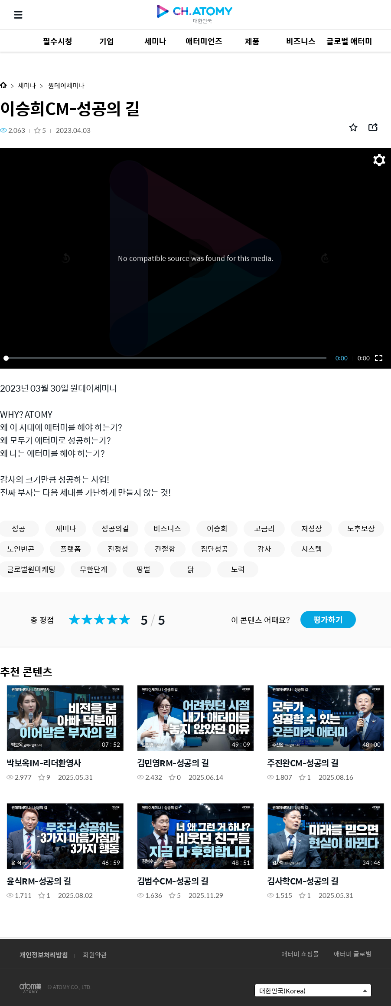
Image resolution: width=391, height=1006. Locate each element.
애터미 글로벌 (352, 954)
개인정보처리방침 (44, 955)
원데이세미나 (66, 85)
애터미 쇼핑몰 (300, 954)
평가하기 (328, 619)
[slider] (166, 358)
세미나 (27, 85)
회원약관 (95, 955)
